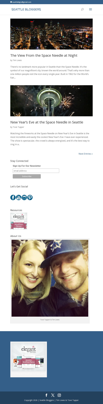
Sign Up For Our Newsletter (27, 166)
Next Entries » (86, 153)
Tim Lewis (17, 60)
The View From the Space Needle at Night (43, 55)
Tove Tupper (18, 127)
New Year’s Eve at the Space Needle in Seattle (46, 122)
